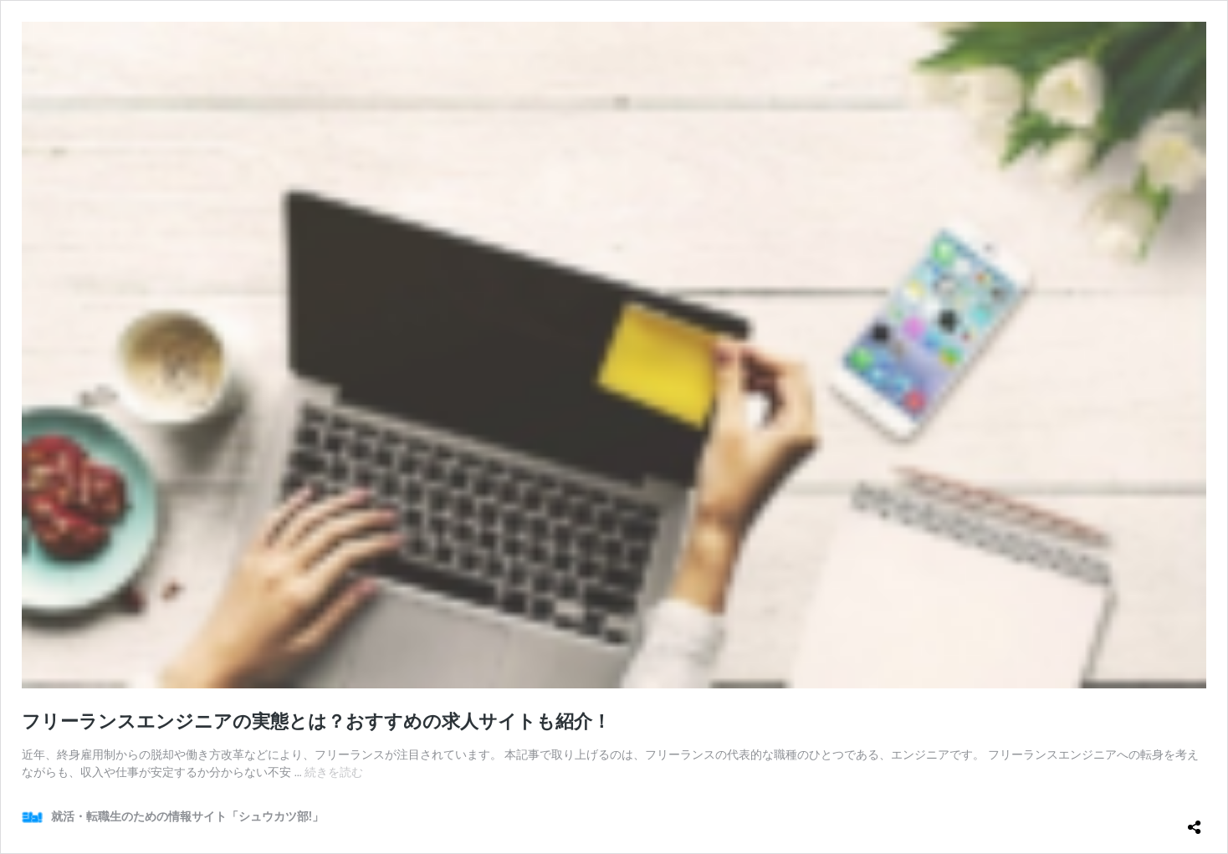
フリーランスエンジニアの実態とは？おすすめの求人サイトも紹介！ (316, 721)
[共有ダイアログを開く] (1194, 820)
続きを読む (333, 772)
